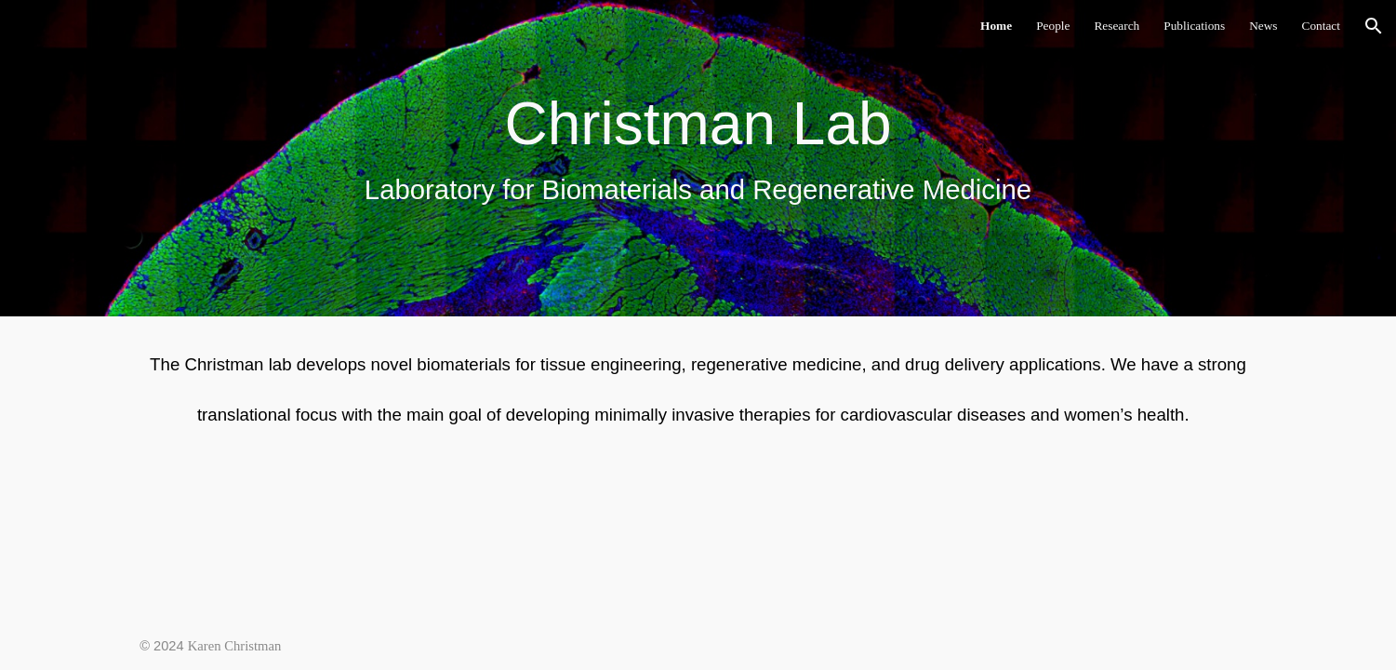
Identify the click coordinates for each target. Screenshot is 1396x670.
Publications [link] (1194, 26)
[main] (698, 157)
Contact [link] (1321, 26)
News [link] (1263, 26)
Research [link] (1116, 26)
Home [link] (996, 26)
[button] (1373, 26)
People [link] (1053, 26)
